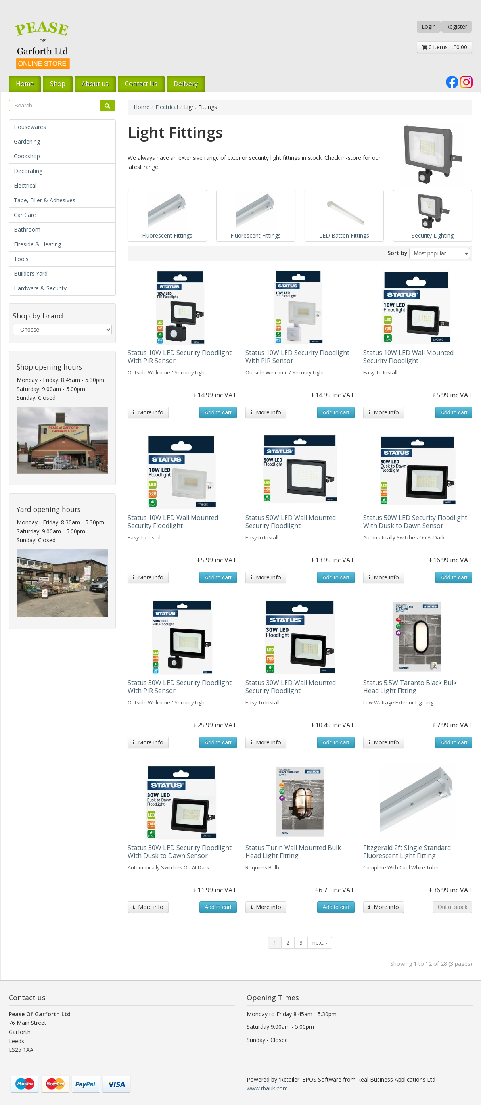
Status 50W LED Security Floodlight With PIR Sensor (180, 686)
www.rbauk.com (267, 1088)
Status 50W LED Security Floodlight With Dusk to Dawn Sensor (415, 521)
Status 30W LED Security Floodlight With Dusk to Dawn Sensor (180, 851)
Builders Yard (31, 273)
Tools (21, 259)
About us (95, 83)
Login (429, 26)
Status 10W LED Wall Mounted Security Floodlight (408, 356)
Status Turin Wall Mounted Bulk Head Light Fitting (293, 851)
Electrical (25, 185)
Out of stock (453, 907)
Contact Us (141, 83)
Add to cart (218, 412)
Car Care (25, 215)
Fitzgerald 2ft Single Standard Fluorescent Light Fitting (407, 851)
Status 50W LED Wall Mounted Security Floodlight (290, 521)
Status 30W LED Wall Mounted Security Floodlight (290, 686)
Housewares (30, 126)
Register (456, 26)
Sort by (397, 253)
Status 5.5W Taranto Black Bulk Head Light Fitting (410, 686)
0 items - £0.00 (444, 47)
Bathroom (27, 229)
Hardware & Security (40, 288)
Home (25, 83)
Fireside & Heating (37, 244)
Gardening (27, 141)
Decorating (28, 171)
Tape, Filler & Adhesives (44, 200)
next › (319, 942)
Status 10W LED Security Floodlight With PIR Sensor (180, 356)
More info (148, 412)
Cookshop (27, 156)
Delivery (186, 83)
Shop (57, 83)
